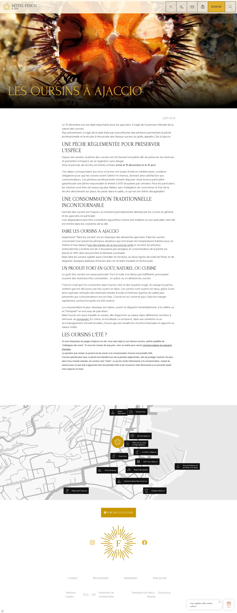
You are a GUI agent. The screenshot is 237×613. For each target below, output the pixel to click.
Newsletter (130, 578)
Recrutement (100, 578)
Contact (72, 578)
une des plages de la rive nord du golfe (110, 245)
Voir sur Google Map (118, 512)
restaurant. (83, 319)
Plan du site (160, 578)
